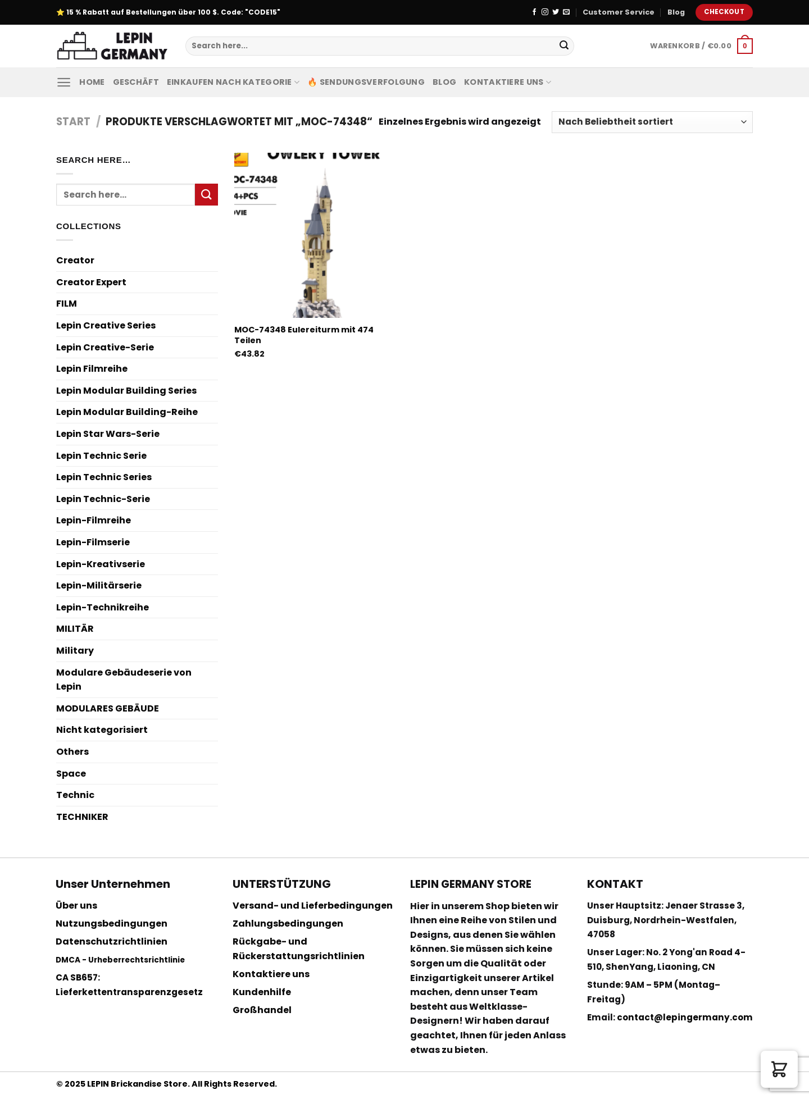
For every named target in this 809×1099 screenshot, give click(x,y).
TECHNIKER (82, 816)
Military (75, 650)
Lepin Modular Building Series (126, 390)
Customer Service (619, 12)
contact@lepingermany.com (685, 1017)
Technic (75, 794)
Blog (676, 12)
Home (91, 82)
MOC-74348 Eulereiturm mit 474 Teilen (304, 335)
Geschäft (136, 82)
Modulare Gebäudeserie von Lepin (124, 680)
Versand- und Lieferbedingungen (313, 905)
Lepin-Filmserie (93, 542)
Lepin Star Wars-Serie (108, 433)
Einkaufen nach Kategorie (233, 82)
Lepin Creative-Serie (105, 347)
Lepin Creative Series (106, 325)
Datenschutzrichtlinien (111, 941)
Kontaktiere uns (507, 82)
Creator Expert (91, 282)
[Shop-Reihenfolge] (652, 122)
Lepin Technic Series (104, 477)
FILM (66, 303)
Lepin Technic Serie (101, 455)
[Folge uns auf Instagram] (545, 12)
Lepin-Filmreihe (93, 520)
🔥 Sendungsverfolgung (366, 82)
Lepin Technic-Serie (103, 499)
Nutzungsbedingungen (111, 923)
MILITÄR (75, 628)
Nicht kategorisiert (102, 729)
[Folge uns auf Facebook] (534, 12)
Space (71, 773)
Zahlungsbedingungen (288, 923)
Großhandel (262, 1010)
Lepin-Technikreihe (102, 607)
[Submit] (564, 46)
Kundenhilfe (262, 992)
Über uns (76, 905)
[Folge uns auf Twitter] (555, 12)
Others (72, 751)
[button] (779, 1069)
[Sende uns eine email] (566, 12)
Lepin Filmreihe (92, 368)
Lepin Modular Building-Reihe (127, 411)
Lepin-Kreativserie (100, 564)
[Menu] (63, 82)
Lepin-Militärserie (99, 585)
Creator (75, 260)
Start (73, 122)
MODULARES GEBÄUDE (107, 708)
